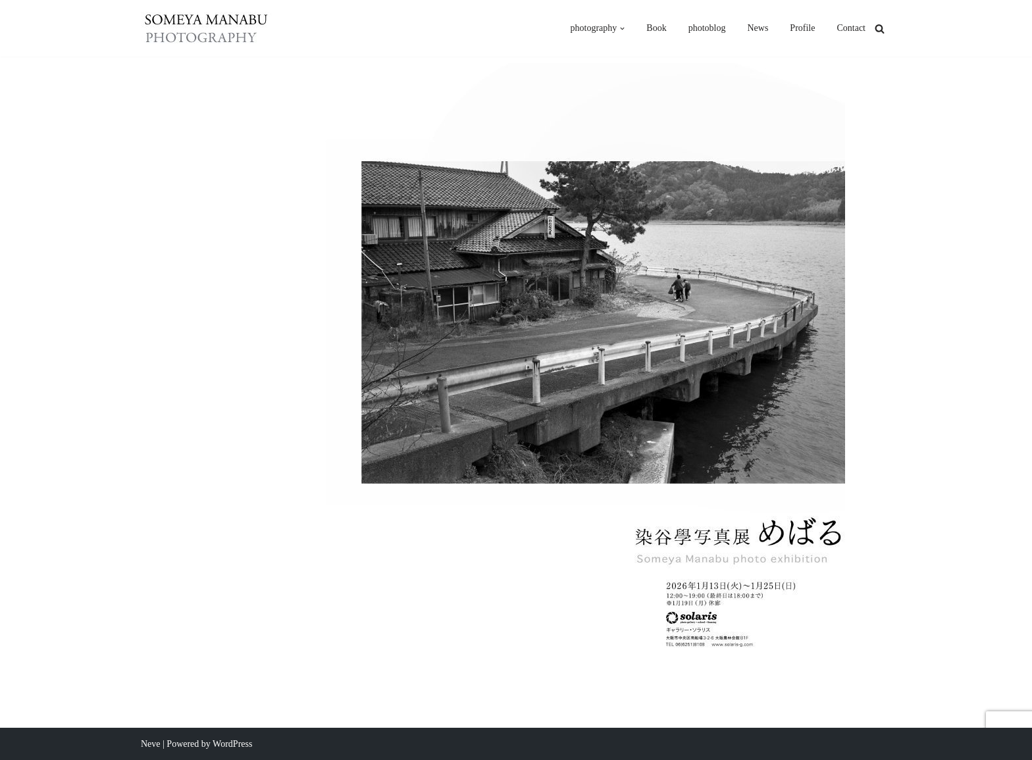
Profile (802, 28)
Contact (851, 28)
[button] (622, 28)
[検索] (880, 29)
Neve (151, 744)
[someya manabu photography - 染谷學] (206, 28)
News (757, 28)
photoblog (707, 28)
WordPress (232, 744)
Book (656, 28)
